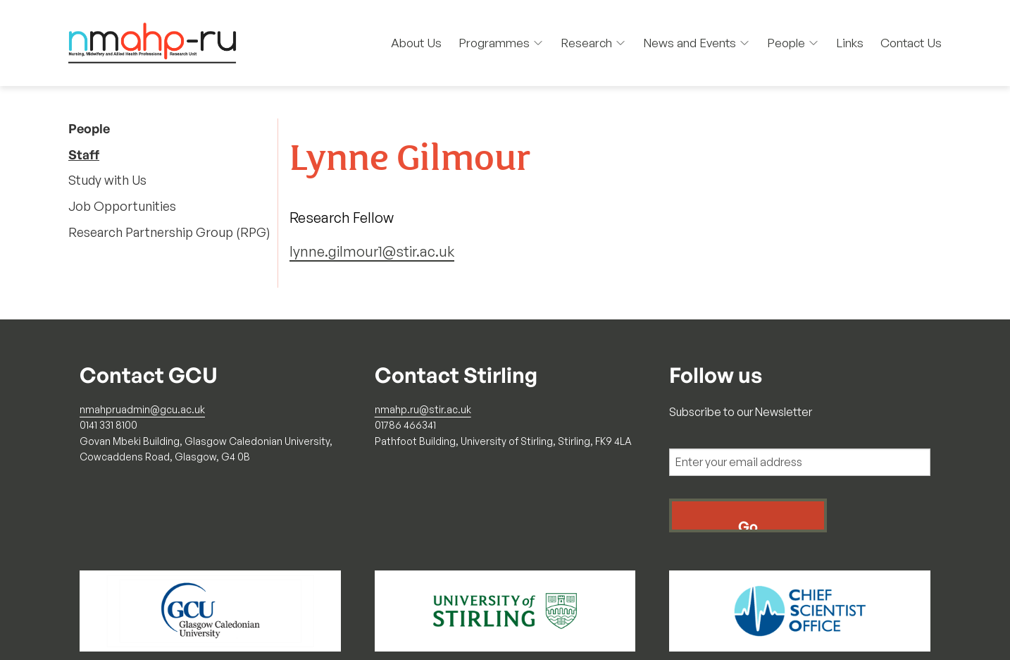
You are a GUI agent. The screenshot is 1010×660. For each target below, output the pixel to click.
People (793, 42)
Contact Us (911, 42)
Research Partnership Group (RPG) (169, 232)
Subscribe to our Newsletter (740, 412)
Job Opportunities (122, 206)
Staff (83, 154)
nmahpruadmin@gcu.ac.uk (142, 409)
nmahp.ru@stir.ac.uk (423, 409)
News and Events (696, 42)
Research (593, 42)
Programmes (501, 42)
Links (850, 42)
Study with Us (107, 180)
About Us (416, 42)
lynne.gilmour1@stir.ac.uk (371, 251)
